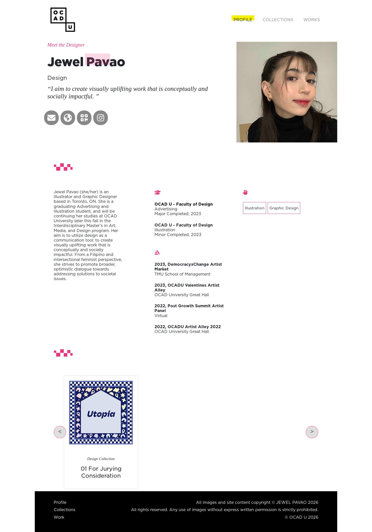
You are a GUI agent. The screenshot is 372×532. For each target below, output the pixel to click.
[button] (51, 117)
